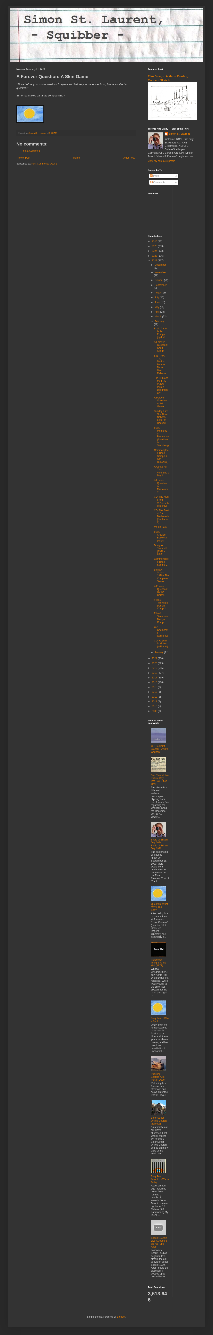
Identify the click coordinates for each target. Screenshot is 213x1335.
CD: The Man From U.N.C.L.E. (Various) (161, 501)
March (158, 316)
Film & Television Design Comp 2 (161, 604)
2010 (155, 706)
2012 (155, 696)
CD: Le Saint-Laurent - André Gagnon (159, 749)
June (158, 302)
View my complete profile (161, 161)
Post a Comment (31, 150)
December (160, 264)
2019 (155, 668)
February (159, 321)
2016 (155, 682)
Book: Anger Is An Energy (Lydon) (160, 333)
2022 (155, 260)
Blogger (121, 1316)
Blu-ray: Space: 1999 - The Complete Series (161, 575)
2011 (155, 701)
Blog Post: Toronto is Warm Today (160, 1179)
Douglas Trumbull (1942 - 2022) (160, 550)
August (159, 292)
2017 (155, 677)
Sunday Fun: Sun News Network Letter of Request (161, 417)
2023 (155, 255)
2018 (155, 672)
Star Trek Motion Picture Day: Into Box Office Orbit (160, 780)
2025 (155, 246)
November (160, 272)
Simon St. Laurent (179, 133)
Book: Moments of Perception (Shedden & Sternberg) (161, 436)
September (161, 285)
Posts (154, 176)
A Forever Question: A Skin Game (161, 402)
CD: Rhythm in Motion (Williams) (161, 643)
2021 (155, 658)
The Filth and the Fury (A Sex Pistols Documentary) (161, 385)
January (159, 652)
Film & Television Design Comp (161, 618)
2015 (155, 687)
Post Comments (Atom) (44, 163)
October (159, 280)
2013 (155, 691)
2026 (155, 241)
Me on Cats (160, 527)
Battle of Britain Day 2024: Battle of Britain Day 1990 (159, 844)
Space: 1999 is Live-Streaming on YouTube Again (159, 1242)
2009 (155, 711)
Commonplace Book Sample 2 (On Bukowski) (161, 456)
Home (76, 157)
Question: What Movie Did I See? (159, 907)
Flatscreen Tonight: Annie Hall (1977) (158, 962)
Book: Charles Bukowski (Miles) (161, 536)
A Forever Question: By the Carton (161, 590)
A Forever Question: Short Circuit (161, 346)
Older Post (129, 157)
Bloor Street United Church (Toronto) (159, 1120)
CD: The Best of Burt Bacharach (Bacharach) (161, 516)
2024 (155, 251)
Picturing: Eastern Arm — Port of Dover (159, 1077)
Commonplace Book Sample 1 (161, 561)
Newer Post (23, 157)
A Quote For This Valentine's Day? (161, 471)
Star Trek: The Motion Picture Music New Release (160, 364)
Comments (157, 182)
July (157, 297)
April (157, 311)
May (157, 307)
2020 (155, 663)
